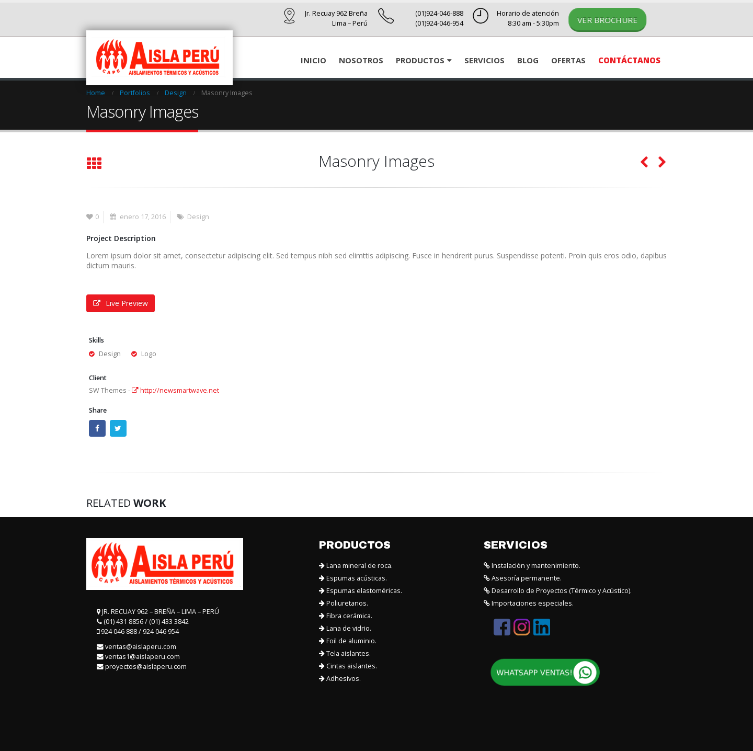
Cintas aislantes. (348, 666)
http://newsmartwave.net (175, 390)
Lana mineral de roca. (356, 565)
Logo (148, 353)
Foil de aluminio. (347, 640)
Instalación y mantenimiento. (532, 565)
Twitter (118, 428)
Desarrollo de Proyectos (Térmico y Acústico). (558, 590)
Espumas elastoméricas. (360, 590)
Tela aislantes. (345, 653)
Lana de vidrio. (345, 628)
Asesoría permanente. (523, 578)
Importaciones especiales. (529, 603)
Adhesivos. (340, 678)
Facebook (97, 428)
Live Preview (120, 303)
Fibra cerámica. (345, 615)
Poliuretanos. (343, 603)
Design (198, 216)
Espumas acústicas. (353, 578)
